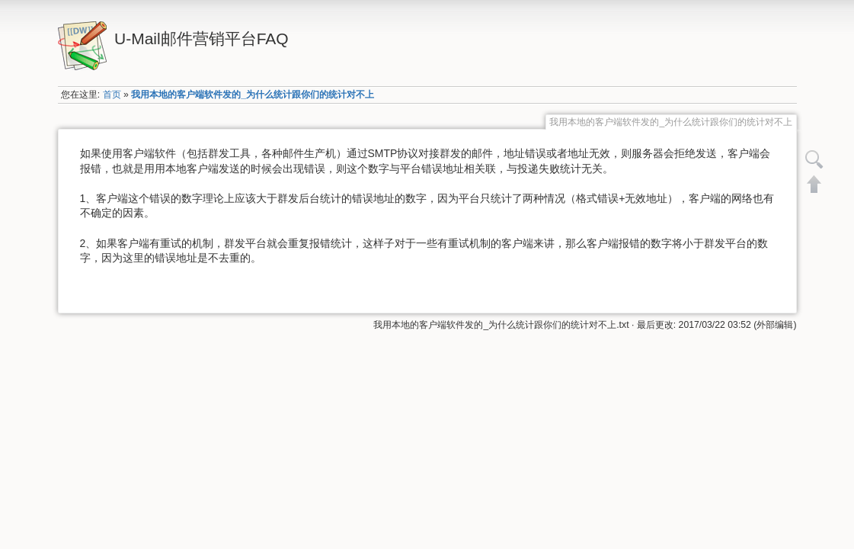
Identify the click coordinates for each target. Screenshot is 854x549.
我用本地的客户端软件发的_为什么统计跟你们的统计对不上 (252, 94)
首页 (112, 94)
